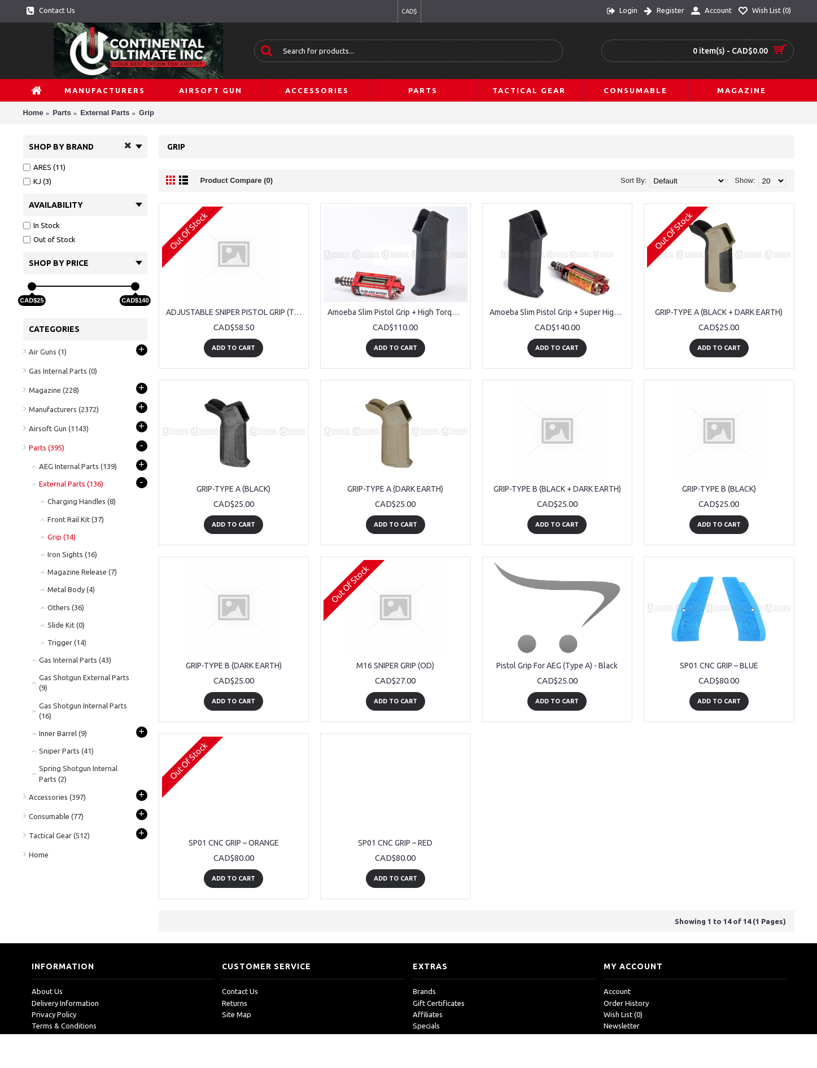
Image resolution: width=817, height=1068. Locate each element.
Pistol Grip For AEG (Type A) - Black (557, 665)
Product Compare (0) (236, 180)
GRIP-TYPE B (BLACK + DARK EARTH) (557, 488)
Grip (146, 112)
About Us (47, 991)
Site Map (236, 1014)
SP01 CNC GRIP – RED (395, 842)
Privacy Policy (54, 1014)
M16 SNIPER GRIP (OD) (395, 665)
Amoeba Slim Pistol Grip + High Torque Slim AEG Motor (397, 312)
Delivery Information (65, 1003)
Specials (426, 1026)
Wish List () (623, 1014)
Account (617, 991)
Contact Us (240, 991)
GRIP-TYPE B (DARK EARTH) (234, 665)
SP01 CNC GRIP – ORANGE (234, 842)
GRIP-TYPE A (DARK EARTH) (395, 488)
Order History (626, 1003)
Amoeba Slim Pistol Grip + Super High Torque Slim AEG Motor (560, 312)
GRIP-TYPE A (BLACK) (233, 488)
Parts (62, 112)
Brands (424, 991)
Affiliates (428, 1014)
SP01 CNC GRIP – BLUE (719, 665)
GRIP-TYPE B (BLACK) (719, 488)
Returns (234, 1003)
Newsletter (622, 1026)
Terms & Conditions (64, 1026)
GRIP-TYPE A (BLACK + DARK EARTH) (719, 312)
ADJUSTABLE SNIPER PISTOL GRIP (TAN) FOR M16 (236, 312)
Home (33, 112)
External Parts (104, 112)
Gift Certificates (439, 1003)
